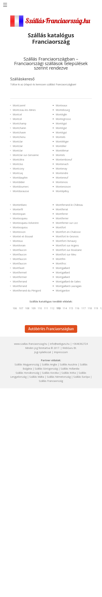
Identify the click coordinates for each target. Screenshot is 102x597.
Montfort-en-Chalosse (68, 232)
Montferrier (62, 218)
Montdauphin (20, 177)
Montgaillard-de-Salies (68, 281)
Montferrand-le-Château (69, 204)
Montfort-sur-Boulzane (69, 250)
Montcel (17, 114)
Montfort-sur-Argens (67, 245)
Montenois (62, 182)
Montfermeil (20, 272)
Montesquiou (20, 227)
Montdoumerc (21, 186)
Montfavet (18, 268)
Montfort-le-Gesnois (67, 236)
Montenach (62, 164)
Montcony (18, 168)
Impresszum (61, 352)
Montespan (19, 213)
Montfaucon (20, 250)
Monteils (60, 137)
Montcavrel (19, 105)
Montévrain (19, 245)
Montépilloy (62, 191)
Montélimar (62, 150)
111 (46, 308)
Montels (60, 155)
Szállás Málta (36, 376)
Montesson (19, 232)
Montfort (61, 227)
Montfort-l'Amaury (66, 241)
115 (71, 308)
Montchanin (19, 128)
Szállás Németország (59, 376)
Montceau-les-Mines (24, 110)
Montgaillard (63, 268)
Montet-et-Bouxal (23, 236)
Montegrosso (63, 119)
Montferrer (62, 213)
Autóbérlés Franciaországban (51, 329)
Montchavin (19, 132)
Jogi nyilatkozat (42, 352)
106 (15, 308)
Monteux (18, 241)
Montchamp (19, 123)
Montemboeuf (64, 159)
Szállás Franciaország (51, 381)
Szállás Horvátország (27, 372)
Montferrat (62, 209)
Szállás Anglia (49, 364)
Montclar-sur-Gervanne (26, 155)
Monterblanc (20, 204)
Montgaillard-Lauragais (69, 286)
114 (65, 308)
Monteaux (61, 105)
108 (27, 308)
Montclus (18, 164)
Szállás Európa (81, 376)
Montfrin (60, 259)
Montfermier (20, 277)
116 (77, 308)
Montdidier (19, 182)
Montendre (62, 173)
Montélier (61, 146)
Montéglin (61, 114)
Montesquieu (20, 218)
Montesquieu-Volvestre (26, 223)
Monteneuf (62, 177)
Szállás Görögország (46, 368)
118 (90, 308)
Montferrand (20, 281)
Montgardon (63, 290)
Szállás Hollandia (70, 368)
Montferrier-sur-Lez (67, 223)
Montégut (61, 123)
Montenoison (63, 186)
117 (83, 308)
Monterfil (18, 209)
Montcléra (18, 159)
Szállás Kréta (68, 372)
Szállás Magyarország (27, 364)
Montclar (18, 141)
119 (96, 308)
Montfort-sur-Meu (66, 254)
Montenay (61, 168)
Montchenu (19, 137)
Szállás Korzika (50, 372)
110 (40, 308)
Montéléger (62, 141)
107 (21, 308)
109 (33, 308)
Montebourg (63, 110)
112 (52, 308)
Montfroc (61, 263)
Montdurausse (21, 191)
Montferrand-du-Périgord (27, 290)
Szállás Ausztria (68, 364)
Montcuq (18, 173)
